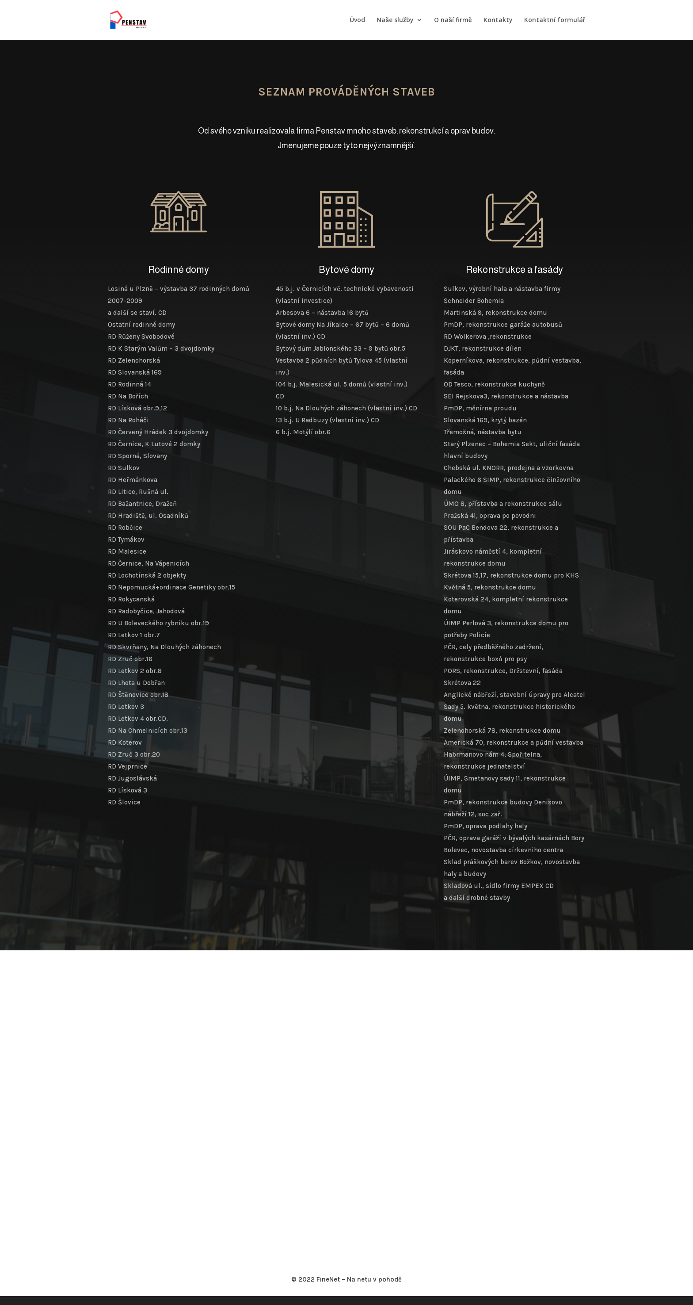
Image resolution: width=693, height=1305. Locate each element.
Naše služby (395, 20)
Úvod (357, 20)
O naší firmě (453, 20)
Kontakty (498, 20)
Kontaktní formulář (554, 20)
